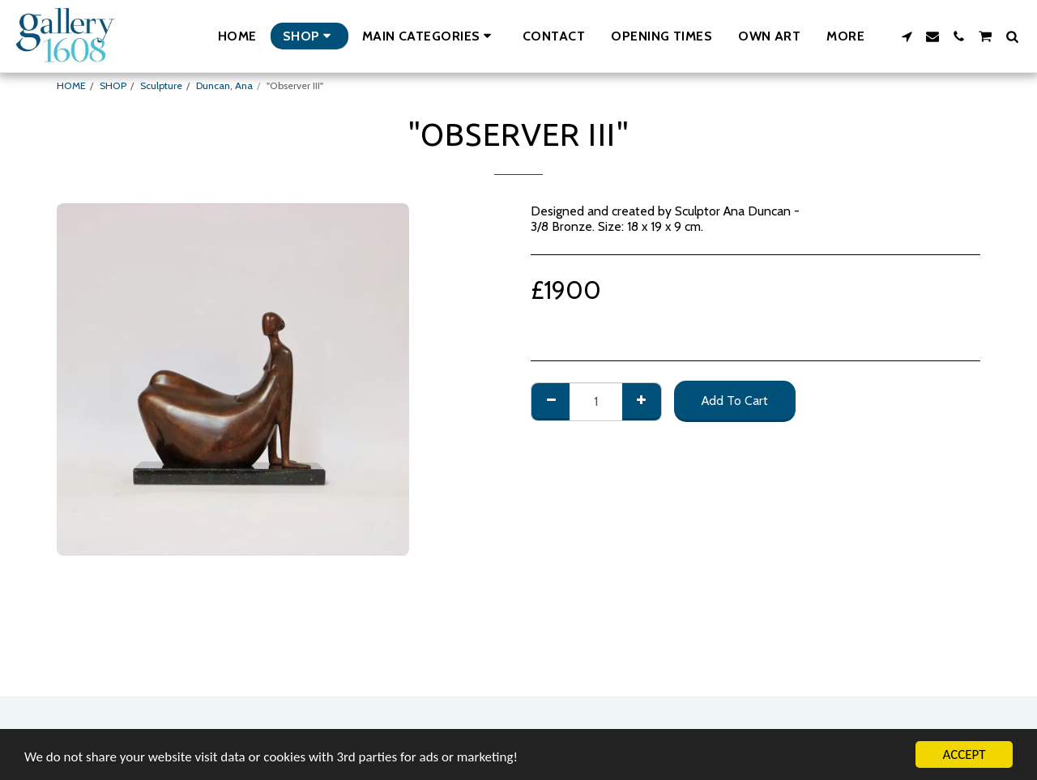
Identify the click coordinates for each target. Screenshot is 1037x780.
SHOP (113, 85)
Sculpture (161, 85)
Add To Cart (735, 400)
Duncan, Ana (224, 85)
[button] (429, 36)
